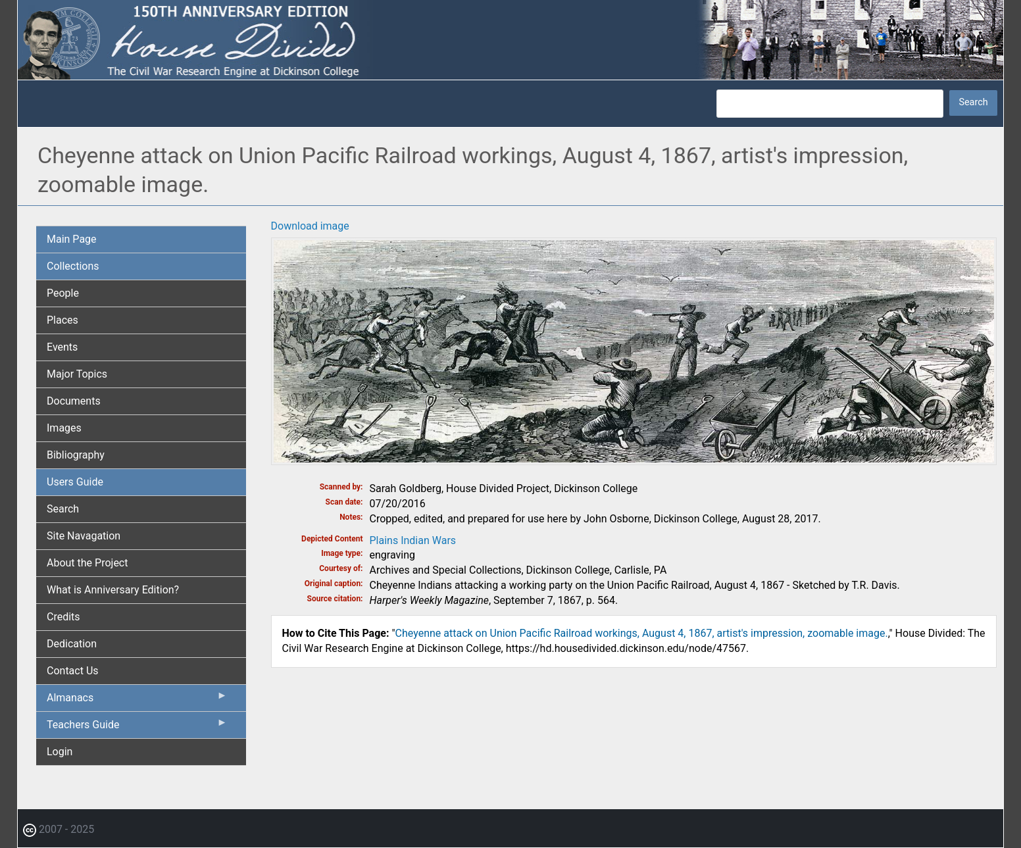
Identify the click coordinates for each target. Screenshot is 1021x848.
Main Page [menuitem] (72, 239)
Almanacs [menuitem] (137, 700)
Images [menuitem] (64, 428)
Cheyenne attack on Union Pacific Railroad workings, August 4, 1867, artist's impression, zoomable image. (641, 633)
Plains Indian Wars (413, 540)
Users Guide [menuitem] (75, 482)
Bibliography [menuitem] (76, 455)
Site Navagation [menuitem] (83, 536)
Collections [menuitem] (73, 266)
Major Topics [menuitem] (77, 374)
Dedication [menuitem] (72, 643)
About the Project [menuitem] (87, 563)
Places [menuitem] (62, 320)
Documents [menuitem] (74, 401)
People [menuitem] (63, 293)
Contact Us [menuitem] (73, 670)
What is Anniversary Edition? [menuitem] (113, 590)
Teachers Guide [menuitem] (137, 727)
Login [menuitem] (59, 751)
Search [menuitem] (63, 509)
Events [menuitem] (62, 347)
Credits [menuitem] (63, 617)
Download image (310, 226)
